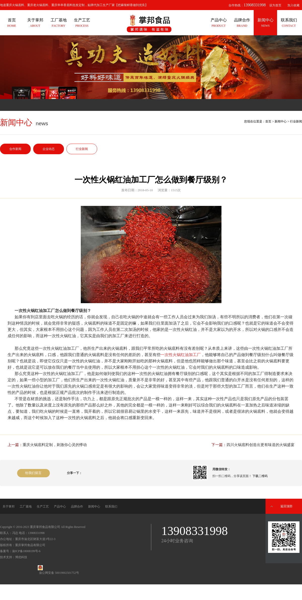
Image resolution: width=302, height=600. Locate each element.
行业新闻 (82, 149)
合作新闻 (15, 149)
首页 (268, 121)
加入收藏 (293, 5)
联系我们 (111, 506)
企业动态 (49, 149)
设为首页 (275, 5)
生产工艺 (43, 506)
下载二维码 (260, 476)
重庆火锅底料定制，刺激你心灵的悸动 (55, 445)
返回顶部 (286, 506)
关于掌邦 (9, 506)
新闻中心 (281, 121)
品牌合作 (77, 506)
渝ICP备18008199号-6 (26, 551)
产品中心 (60, 506)
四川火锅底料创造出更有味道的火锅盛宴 (260, 445)
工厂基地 (26, 506)
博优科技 (21, 557)
